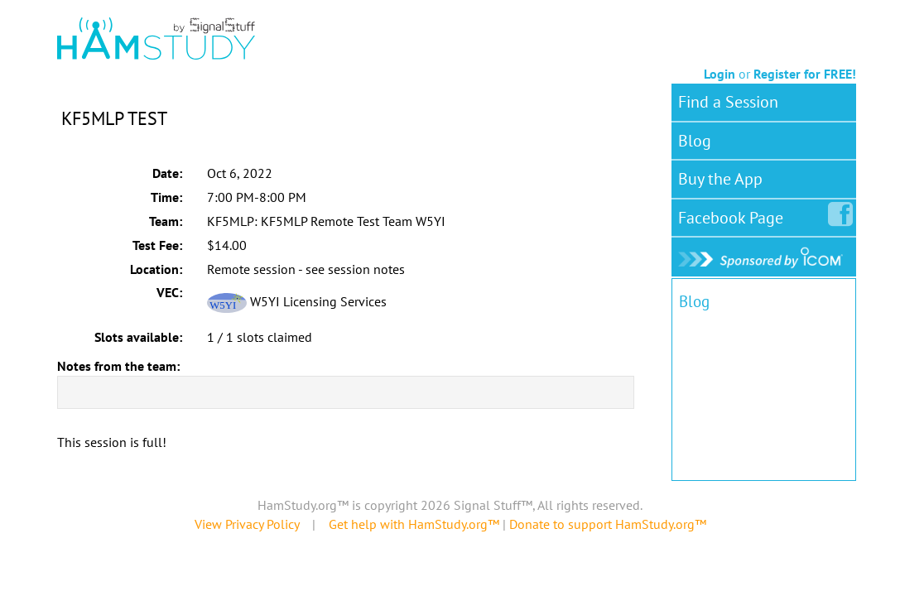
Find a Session (728, 102)
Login (719, 73)
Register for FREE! (804, 73)
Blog (694, 140)
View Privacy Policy (247, 524)
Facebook (734, 214)
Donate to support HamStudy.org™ (607, 524)
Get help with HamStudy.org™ (414, 524)
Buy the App (720, 179)
